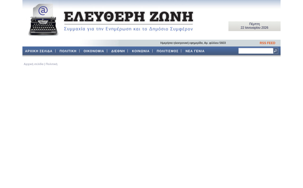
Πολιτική (52, 64)
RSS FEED (267, 43)
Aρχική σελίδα (33, 64)
